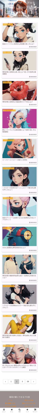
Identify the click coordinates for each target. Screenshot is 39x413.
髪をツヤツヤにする (28, 403)
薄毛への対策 (28, 400)
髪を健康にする (10, 403)
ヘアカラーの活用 (10, 406)
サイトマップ (28, 406)
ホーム (10, 400)
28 (28, 381)
